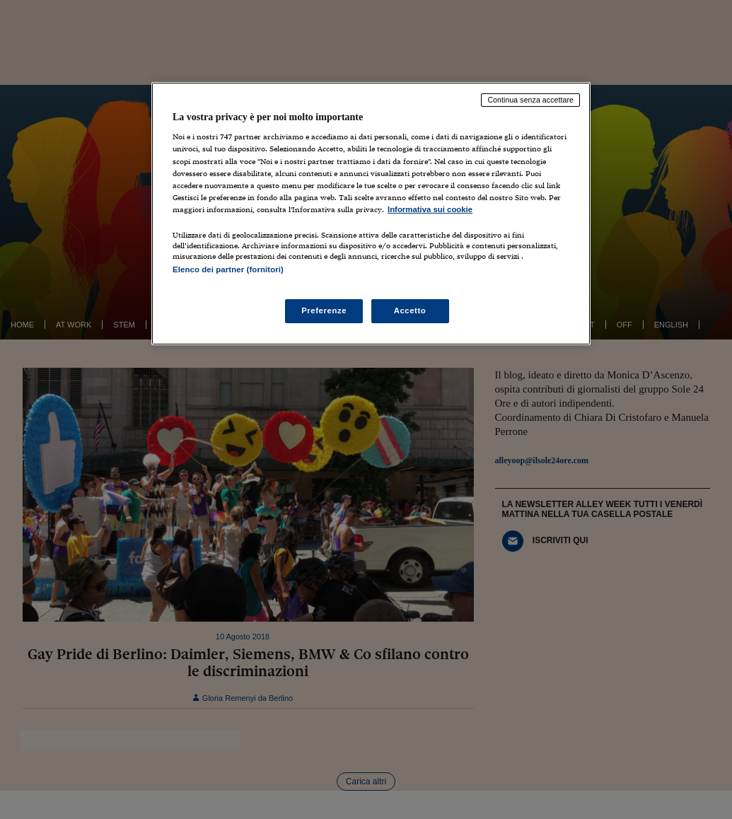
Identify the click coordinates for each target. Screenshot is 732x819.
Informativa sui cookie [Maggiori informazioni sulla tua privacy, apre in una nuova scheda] (430, 209)
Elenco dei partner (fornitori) (228, 269)
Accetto (410, 310)
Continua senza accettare (530, 99)
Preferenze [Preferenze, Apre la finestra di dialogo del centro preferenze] (324, 310)
